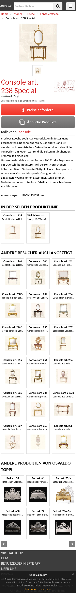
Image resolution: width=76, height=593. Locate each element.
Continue (30, 589)
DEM (4, 558)
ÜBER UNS (8, 568)
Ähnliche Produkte (38, 122)
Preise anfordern (38, 109)
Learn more (45, 589)
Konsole (24, 131)
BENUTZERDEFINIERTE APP (21, 563)
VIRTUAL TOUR (12, 553)
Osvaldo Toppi (12, 96)
